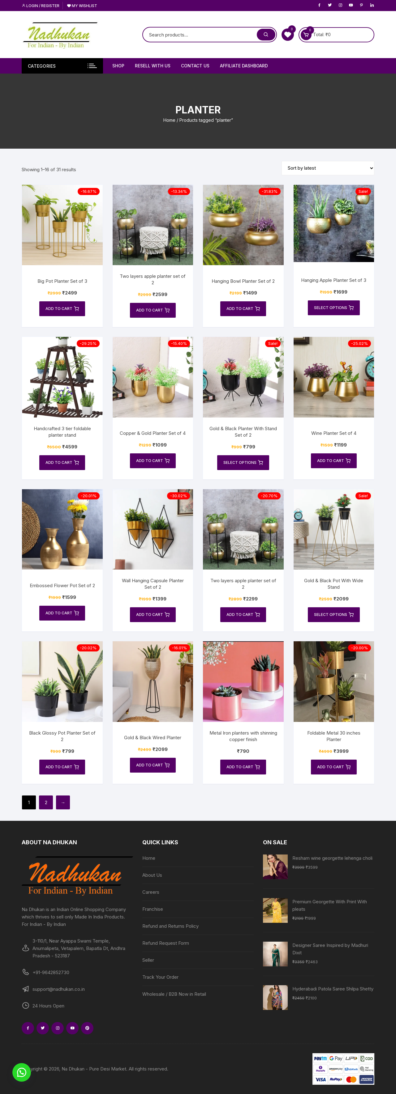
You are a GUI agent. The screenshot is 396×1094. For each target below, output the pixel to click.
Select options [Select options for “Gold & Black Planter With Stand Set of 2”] (243, 462)
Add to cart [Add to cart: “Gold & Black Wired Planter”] (153, 765)
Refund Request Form (165, 943)
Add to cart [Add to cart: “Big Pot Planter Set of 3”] (62, 308)
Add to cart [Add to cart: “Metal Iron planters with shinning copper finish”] (243, 767)
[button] (21, 1072)
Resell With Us (152, 65)
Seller (148, 960)
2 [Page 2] (46, 802)
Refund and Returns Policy (170, 926)
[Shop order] (328, 168)
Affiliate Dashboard (244, 65)
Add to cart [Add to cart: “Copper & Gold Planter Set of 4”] (153, 460)
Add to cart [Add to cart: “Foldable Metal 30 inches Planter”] (334, 767)
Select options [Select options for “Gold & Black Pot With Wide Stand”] (334, 614)
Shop (118, 65)
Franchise (152, 909)
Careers (150, 892)
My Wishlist (82, 5)
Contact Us (195, 65)
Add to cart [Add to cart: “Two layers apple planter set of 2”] (153, 310)
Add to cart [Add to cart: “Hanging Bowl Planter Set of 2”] (243, 308)
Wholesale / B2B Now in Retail (174, 994)
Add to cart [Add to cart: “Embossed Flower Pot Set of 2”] (62, 613)
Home (169, 120)
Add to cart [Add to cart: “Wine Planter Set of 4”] (334, 460)
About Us (152, 875)
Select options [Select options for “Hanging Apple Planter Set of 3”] (334, 307)
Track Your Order (160, 977)
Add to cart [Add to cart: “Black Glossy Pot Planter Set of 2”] (62, 767)
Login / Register (40, 5)
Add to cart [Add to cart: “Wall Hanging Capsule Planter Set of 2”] (153, 614)
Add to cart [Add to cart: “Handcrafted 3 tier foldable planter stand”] (62, 462)
